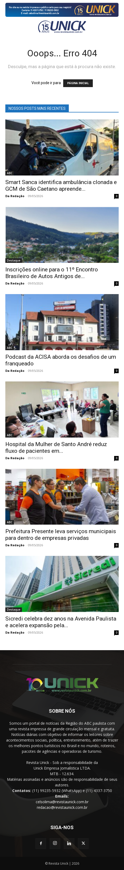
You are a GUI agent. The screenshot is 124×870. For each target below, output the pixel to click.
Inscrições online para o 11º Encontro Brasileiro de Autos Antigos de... (51, 272)
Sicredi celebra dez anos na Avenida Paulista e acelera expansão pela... (60, 622)
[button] (8, 26)
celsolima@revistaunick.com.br (62, 801)
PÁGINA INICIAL (78, 83)
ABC (9, 173)
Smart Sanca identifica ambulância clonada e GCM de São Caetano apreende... (61, 185)
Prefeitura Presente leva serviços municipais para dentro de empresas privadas (60, 534)
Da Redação (14, 196)
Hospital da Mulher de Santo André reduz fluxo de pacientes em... (56, 447)
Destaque (13, 260)
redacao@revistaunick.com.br (62, 807)
